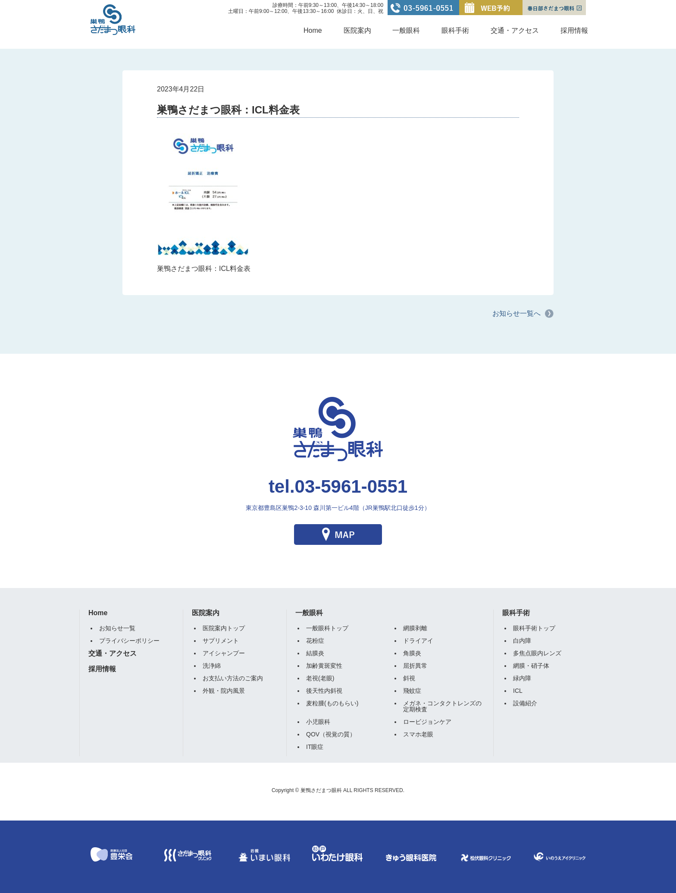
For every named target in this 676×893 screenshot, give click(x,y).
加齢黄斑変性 (324, 665)
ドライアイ (418, 640)
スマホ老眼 (418, 734)
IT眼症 (314, 746)
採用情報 (574, 30)
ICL (518, 690)
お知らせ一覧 (117, 628)
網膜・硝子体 (531, 665)
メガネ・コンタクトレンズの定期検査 (442, 706)
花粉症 (315, 640)
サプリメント (221, 640)
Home (313, 30)
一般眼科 (406, 30)
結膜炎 (315, 653)
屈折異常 (415, 665)
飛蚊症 (412, 690)
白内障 (522, 640)
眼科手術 (455, 30)
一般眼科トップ (327, 628)
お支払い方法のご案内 (233, 678)
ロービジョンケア (427, 721)
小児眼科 (318, 721)
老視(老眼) (320, 678)
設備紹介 (525, 703)
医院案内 (357, 30)
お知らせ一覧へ (516, 313)
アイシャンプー (224, 653)
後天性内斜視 (324, 690)
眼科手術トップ (534, 628)
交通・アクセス (515, 30)
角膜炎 (412, 653)
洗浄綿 (212, 665)
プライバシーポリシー (129, 640)
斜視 (409, 678)
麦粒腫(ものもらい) (332, 703)
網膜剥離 (415, 628)
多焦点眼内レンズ (537, 653)
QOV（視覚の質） (331, 734)
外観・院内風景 (224, 690)
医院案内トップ (224, 628)
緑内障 (522, 678)
